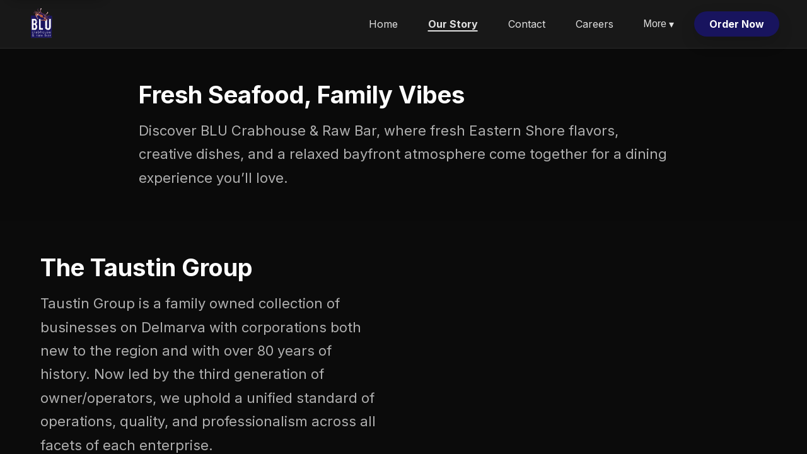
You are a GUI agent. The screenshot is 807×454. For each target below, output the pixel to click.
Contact (526, 24)
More (659, 24)
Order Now (736, 24)
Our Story (453, 24)
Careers (594, 24)
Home (383, 24)
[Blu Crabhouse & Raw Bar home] (41, 24)
